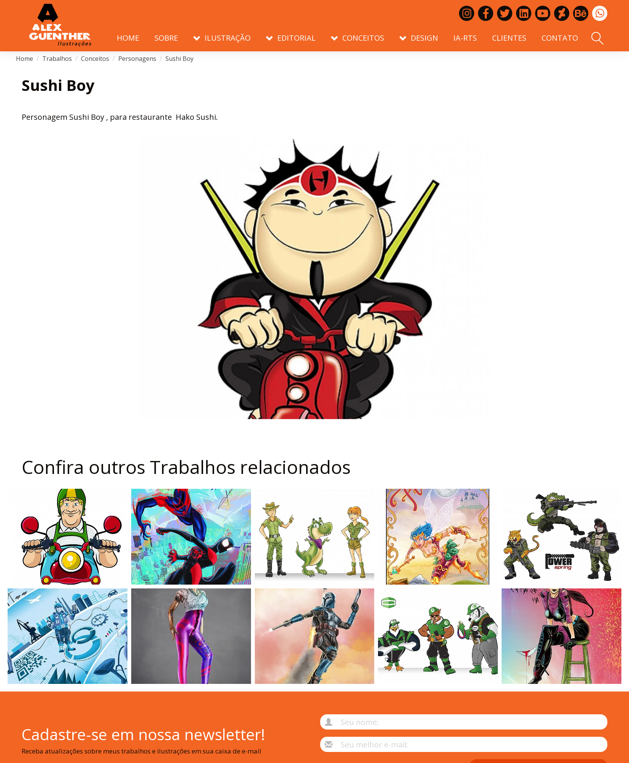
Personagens (137, 58)
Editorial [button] (291, 38)
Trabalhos (57, 58)
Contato (560, 38)
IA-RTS (465, 38)
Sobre (166, 38)
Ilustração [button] (222, 38)
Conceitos (95, 58)
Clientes (509, 38)
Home (128, 38)
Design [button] (418, 38)
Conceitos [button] (357, 38)
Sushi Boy (179, 58)
